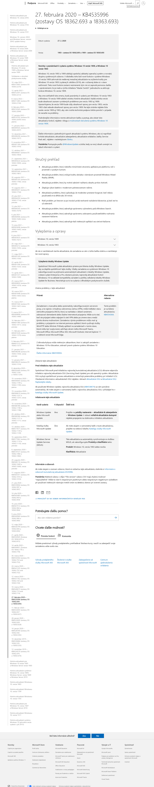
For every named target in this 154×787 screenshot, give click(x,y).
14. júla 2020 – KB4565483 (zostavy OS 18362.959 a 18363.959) (20, 496)
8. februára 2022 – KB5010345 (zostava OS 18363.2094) (20, 109)
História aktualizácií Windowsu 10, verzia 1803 (21, 683)
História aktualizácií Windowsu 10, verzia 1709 (21, 690)
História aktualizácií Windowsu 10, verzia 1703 (21, 697)
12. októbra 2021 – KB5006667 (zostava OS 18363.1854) (20, 152)
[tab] (46, 536)
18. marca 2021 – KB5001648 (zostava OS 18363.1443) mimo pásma (20, 294)
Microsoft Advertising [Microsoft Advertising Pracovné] (83, 769)
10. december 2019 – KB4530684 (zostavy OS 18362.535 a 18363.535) (20, 642)
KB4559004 (57, 353)
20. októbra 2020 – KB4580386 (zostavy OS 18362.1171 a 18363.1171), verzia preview (20, 418)
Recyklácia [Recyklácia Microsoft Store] (35, 764)
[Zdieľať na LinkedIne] (41, 492)
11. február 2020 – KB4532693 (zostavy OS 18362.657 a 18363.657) (20, 611)
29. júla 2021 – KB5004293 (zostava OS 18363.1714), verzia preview (20, 199)
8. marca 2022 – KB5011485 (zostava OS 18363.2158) (20, 101)
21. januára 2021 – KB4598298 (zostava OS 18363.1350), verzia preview (20, 352)
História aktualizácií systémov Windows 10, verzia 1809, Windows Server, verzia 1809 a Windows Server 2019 (20, 674)
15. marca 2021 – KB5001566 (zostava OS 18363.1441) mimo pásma (20, 305)
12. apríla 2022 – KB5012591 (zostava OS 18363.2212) (20, 92)
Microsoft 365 (43, 3)
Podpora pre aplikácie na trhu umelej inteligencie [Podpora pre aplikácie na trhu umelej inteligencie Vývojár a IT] (110, 757)
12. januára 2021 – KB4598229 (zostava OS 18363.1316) (20, 362)
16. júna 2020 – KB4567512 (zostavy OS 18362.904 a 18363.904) (20, 507)
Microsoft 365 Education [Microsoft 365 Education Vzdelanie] (62, 762)
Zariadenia (72, 3)
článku (69, 139)
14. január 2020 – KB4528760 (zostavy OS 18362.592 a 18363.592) (20, 631)
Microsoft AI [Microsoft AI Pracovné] (80, 748)
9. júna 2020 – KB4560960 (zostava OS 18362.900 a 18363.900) (20, 517)
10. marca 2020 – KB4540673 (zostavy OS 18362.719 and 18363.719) (20, 590)
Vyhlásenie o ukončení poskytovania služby (20, 77)
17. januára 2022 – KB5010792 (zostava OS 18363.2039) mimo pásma (20, 118)
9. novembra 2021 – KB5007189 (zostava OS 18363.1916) (20, 144)
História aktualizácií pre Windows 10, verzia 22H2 (19, 17)
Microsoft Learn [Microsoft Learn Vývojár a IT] (106, 752)
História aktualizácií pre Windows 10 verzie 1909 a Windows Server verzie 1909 (19, 59)
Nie (97, 736)
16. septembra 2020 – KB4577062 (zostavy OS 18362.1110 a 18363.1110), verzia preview (20, 441)
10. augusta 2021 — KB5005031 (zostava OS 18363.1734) (20, 190)
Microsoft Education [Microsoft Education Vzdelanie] (61, 748)
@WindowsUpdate (70, 144)
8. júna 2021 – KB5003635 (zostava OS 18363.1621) (20, 237)
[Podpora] (31, 3)
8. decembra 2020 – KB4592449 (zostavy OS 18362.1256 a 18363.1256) (20, 371)
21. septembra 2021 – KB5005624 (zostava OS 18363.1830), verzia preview (20, 162)
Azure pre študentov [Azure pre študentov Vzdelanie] (61, 777)
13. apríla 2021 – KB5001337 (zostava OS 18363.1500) (20, 275)
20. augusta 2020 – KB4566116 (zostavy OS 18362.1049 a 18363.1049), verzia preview (20, 464)
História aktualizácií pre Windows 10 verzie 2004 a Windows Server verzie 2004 (21, 48)
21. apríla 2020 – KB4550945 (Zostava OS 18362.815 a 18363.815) (19, 538)
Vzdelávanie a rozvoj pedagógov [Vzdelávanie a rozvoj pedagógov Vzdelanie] (64, 769)
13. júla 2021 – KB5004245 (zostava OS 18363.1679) (20, 208)
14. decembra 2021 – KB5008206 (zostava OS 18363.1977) (20, 136)
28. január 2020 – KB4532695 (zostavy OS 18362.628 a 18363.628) (20, 621)
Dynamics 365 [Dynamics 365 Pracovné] (81, 762)
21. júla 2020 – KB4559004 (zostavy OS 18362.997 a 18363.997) (20, 486)
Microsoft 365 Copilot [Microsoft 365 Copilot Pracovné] (83, 773)
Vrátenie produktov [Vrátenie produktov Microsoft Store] (37, 756)
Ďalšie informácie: (44, 353)
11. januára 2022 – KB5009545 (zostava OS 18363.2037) (20, 128)
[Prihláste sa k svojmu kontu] (143, 3)
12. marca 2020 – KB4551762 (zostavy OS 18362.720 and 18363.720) (20, 579)
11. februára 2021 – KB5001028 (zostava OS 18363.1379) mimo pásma (20, 334)
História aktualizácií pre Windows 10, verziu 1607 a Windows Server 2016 (19, 706)
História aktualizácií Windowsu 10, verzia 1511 (21, 714)
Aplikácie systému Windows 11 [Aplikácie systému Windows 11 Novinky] (17, 760)
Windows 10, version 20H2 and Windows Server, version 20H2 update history (20, 39)
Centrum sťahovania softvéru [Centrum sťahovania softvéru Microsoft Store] (40, 752)
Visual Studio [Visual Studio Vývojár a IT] (105, 779)
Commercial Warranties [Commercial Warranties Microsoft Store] (39, 768)
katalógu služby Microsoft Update (49, 392)
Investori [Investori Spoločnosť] (127, 762)
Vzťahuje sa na (42, 28)
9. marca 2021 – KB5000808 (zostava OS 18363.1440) (20, 314)
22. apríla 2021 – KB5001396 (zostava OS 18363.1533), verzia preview (20, 265)
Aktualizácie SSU (93, 379)
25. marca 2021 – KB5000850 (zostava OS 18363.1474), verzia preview (20, 284)
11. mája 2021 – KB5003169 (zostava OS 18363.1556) (20, 256)
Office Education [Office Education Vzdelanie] (60, 766)
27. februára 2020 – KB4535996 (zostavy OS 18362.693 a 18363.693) (20, 600)
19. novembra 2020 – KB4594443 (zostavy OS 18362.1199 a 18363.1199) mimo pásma (20, 382)
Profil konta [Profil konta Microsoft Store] (35, 748)
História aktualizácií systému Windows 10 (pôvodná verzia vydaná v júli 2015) (20, 722)
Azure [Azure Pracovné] (78, 758)
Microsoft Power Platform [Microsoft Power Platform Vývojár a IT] (109, 771)
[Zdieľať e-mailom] (47, 492)
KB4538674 (90, 386)
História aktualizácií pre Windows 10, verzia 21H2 (19, 24)
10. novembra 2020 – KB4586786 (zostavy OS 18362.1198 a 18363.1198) (20, 407)
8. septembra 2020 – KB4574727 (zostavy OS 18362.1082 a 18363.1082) (20, 453)
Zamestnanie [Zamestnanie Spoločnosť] (128, 748)
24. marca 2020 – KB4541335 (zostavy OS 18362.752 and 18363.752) (20, 569)
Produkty (61, 3)
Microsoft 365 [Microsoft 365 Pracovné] (81, 766)
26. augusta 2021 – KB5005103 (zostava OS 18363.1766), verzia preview (20, 180)
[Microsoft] (16, 3)
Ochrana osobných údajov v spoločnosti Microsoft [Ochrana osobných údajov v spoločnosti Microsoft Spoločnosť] (133, 757)
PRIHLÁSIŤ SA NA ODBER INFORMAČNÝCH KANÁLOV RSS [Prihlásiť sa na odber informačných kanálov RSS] (61, 499)
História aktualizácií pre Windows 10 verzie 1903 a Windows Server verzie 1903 (21, 663)
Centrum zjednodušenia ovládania (106, 562)
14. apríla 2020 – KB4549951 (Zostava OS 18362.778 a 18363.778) (19, 548)
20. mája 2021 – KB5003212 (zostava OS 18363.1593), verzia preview (20, 247)
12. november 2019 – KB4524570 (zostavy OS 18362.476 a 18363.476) (20, 652)
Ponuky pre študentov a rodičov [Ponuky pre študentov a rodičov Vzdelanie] (64, 773)
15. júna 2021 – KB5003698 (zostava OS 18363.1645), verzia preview (20, 228)
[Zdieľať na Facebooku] (37, 492)
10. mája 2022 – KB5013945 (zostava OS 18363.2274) (20, 84)
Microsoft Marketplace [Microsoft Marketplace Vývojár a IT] (108, 768)
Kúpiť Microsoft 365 (95, 3)
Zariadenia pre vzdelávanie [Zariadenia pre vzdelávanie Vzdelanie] (63, 752)
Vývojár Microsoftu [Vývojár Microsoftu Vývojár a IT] (107, 748)
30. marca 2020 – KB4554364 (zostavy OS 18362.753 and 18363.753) (20, 559)
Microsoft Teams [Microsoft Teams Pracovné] (82, 777)
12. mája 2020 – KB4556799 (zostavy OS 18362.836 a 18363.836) (20, 527)
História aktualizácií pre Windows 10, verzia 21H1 (19, 31)
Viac (81, 3)
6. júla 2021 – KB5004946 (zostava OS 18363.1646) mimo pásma (20, 218)
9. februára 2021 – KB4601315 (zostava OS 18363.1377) (20, 343)
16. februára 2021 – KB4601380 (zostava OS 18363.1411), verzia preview (20, 323)
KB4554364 (109, 314)
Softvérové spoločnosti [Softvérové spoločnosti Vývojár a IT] (108, 775)
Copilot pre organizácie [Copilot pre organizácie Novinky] (14, 748)
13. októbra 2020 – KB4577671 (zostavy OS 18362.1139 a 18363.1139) (20, 430)
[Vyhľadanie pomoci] (137, 3)
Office (52, 3)
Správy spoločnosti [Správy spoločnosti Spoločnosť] (130, 752)
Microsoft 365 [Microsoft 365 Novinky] (12, 756)
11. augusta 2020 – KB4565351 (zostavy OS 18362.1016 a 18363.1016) (20, 475)
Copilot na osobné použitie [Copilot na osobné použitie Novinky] (15, 752)
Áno (84, 736)
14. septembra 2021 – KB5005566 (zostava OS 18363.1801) (20, 171)
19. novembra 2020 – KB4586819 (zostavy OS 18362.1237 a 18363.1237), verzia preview (20, 395)
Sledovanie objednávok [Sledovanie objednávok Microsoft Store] (39, 760)
